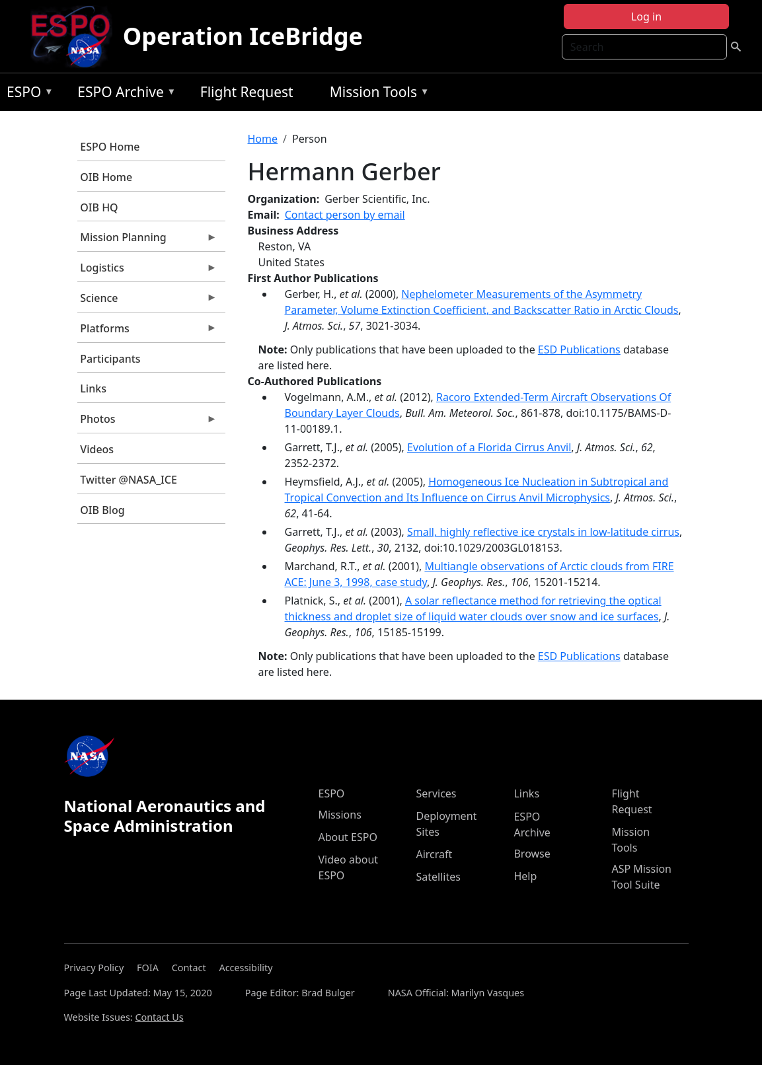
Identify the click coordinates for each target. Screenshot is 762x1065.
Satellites (438, 876)
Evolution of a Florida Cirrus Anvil (489, 447)
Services (436, 793)
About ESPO (347, 837)
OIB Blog (102, 510)
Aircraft (434, 854)
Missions (339, 814)
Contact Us (159, 1017)
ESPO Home (109, 146)
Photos (147, 422)
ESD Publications (579, 349)
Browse (532, 853)
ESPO (27, 94)
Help (525, 876)
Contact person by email (345, 214)
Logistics (147, 270)
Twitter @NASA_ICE (128, 479)
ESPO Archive (123, 94)
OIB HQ (99, 207)
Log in (646, 16)
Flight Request (246, 92)
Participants (110, 358)
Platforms (147, 331)
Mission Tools (376, 94)
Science (147, 301)
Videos (97, 449)
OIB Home (106, 177)
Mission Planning (147, 240)
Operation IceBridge (243, 36)
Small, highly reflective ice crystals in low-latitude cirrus (543, 532)
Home (263, 138)
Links (93, 388)
